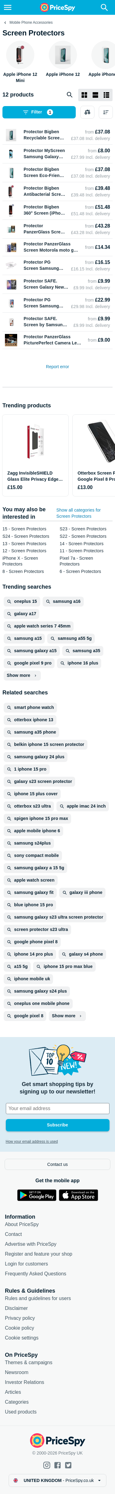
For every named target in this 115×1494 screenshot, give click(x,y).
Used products (20, 1411)
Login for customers (26, 1263)
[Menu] (8, 7)
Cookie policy (19, 1328)
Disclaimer (16, 1308)
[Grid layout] (84, 95)
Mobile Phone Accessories (31, 22)
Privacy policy (20, 1318)
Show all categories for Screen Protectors (78, 513)
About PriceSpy (22, 1224)
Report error (57, 366)
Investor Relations (24, 1382)
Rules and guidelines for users (38, 1298)
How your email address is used (32, 1141)
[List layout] (95, 95)
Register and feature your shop (38, 1254)
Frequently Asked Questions (35, 1273)
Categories (17, 1402)
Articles (13, 1392)
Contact (13, 1234)
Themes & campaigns (28, 1362)
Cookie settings (21, 1337)
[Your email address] (57, 1108)
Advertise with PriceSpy (30, 1244)
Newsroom (16, 1372)
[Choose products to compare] (87, 112)
